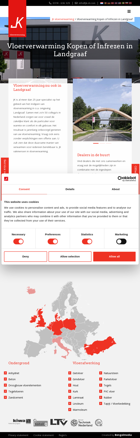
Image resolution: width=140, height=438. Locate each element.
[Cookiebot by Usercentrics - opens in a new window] (120, 178)
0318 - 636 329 (59, 3)
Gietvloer (78, 373)
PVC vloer (109, 391)
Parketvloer (110, 379)
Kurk (75, 391)
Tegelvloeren (15, 391)
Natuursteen (111, 373)
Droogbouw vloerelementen (24, 385)
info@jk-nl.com (85, 3)
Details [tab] (70, 189)
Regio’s (63, 435)
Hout (75, 385)
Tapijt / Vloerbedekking (117, 403)
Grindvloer (79, 379)
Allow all (114, 256)
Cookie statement (43, 435)
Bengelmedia (123, 435)
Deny (25, 256)
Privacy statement (18, 435)
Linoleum (78, 403)
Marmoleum (80, 409)
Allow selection (70, 256)
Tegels (107, 385)
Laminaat (78, 397)
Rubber (108, 397)
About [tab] (116, 189)
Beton (12, 379)
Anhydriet (13, 373)
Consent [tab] (24, 189)
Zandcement (15, 397)
